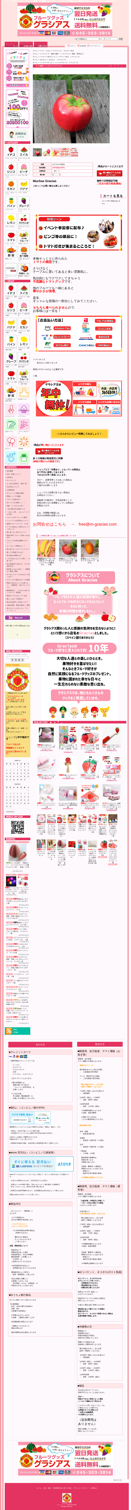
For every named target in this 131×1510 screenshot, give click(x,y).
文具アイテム (11, 425)
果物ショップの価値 (14, 496)
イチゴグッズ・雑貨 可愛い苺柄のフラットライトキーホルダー (17, 916)
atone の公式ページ (21, 1194)
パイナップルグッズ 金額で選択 (11, 342)
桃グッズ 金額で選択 (24, 308)
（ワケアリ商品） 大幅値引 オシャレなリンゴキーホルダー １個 (113, 825)
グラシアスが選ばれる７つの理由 (18, 580)
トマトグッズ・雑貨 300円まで (72, 54)
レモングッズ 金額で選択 (24, 342)
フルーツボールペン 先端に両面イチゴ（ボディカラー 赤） (17, 968)
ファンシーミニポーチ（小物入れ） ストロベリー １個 (111, 768)
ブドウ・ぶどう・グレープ (24, 204)
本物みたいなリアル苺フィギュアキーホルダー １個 (17, 901)
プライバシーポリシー (81, 1488)
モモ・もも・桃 (24, 169)
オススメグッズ (11, 410)
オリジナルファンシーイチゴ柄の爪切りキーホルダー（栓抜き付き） (61, 825)
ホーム (11, 44)
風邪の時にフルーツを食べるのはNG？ (18, 536)
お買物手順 (10, 490)
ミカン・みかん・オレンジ (11, 187)
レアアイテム (24, 410)
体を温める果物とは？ (14, 555)
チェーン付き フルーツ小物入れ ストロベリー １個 (17, 931)
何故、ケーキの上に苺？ (15, 506)
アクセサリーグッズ (11, 458)
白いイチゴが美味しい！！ (16, 503)
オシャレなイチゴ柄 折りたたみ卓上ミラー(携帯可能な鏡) (68, 796)
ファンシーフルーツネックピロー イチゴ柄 (72, 822)
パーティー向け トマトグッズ (68, 57)
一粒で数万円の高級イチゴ (16, 509)
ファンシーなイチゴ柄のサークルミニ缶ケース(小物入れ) (41, 824)
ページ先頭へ (117, 1480)
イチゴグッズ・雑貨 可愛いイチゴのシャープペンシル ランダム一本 (17, 959)
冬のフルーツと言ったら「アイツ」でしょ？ (17, 609)
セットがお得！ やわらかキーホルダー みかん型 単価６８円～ (18, 1002)
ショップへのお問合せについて (17, 520)
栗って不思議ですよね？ (15, 552)
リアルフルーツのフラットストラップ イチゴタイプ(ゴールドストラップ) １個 (112, 851)
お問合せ (40, 44)
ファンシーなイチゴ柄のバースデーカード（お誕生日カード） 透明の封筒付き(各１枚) (92, 851)
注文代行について (13, 487)
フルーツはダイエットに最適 (17, 517)
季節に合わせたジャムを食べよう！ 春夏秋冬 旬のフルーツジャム (18, 585)
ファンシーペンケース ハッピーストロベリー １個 (47, 796)
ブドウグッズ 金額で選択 (11, 359)
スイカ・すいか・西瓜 (24, 153)
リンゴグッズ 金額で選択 (11, 308)
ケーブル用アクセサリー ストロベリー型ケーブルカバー (17, 1019)
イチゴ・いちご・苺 (11, 152)
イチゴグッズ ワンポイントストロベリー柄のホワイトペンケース (51, 824)
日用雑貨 (24, 442)
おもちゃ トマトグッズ (57, 60)
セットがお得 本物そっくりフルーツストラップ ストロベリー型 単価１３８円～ (90, 738)
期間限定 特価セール (24, 270)
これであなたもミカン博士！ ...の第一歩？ (18, 560)
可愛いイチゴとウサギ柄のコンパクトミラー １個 (93, 823)
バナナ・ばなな (24, 186)
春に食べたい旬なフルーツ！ (17, 532)
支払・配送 (47, 1488)
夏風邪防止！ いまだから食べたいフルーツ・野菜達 (18, 592)
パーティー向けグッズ (24, 426)
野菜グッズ (11, 253)
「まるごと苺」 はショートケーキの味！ (18, 513)
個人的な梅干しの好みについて (17, 602)
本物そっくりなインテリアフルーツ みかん (90, 551)
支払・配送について (26, 44)
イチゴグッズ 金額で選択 (11, 291)
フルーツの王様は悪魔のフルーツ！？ (17, 542)
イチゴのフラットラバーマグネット (41, 847)
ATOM (16, 1032)
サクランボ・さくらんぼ (24, 221)
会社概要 (10, 471)
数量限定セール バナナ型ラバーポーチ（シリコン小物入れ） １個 (46, 552)
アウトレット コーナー (11, 270)
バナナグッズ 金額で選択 (11, 325)
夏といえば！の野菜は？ (15, 599)
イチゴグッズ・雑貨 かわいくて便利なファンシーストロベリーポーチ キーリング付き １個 (111, 797)
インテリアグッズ (24, 458)
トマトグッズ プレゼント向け (63, 51)
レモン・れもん (11, 220)
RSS (15, 1029)
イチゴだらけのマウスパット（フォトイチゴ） (71, 848)
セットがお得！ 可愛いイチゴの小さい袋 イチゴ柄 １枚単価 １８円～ (68, 738)
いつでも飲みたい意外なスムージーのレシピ (18, 528)
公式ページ (18, 1139)
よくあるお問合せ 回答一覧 (17, 484)
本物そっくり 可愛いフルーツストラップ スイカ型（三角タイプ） (17, 1011)
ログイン (73, 46)
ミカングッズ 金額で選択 (24, 325)
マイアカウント (95, 46)
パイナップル (11, 203)
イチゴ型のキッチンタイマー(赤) (102, 847)
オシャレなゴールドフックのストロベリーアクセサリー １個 (90, 796)
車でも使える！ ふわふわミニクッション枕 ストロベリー (46, 738)
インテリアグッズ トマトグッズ (66, 62)
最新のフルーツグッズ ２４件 (17, 524)
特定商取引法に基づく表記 (62, 1488)
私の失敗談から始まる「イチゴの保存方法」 (18, 565)
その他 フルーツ (24, 237)
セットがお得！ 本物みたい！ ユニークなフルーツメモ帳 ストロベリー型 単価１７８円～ (18, 857)
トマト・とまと (11, 237)
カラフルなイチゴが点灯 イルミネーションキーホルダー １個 (11, 885)
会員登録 (83, 46)
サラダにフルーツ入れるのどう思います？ (18, 576)
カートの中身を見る (17, 617)
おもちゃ (11, 442)
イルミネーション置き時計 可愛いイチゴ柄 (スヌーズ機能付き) (102, 824)
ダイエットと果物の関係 (15, 493)
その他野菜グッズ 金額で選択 (11, 394)
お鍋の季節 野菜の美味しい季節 (18, 605)
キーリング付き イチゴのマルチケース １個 (90, 767)
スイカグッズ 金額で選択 (24, 291)
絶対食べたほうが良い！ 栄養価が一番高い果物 (18, 570)
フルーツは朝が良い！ (14, 499)
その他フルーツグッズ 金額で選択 (24, 377)
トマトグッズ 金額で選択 (11, 377)
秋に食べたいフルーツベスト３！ (18, 549)
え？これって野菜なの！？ (16, 546)
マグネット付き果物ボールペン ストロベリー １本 (51, 849)
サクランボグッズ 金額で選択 (24, 359)
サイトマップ (11, 480)
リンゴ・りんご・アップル (11, 170)
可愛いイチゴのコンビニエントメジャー (82, 847)
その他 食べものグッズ (24, 253)
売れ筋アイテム (24, 393)
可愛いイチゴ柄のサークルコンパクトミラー (82, 822)
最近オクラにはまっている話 (17, 596)
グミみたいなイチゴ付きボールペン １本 (46, 767)
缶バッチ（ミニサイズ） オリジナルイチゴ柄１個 (23, 884)
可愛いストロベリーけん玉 (68, 767)
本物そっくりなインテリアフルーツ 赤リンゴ (68, 551)
